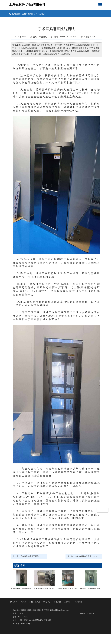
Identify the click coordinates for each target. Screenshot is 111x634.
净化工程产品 (34, 602)
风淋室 (23, 602)
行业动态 (41, 14)
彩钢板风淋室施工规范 (30, 556)
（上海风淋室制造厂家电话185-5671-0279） (62, 93)
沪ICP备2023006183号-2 (22, 624)
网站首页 (14, 602)
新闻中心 (32, 14)
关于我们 (67, 602)
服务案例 (57, 602)
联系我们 (78, 602)
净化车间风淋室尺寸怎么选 (86, 556)
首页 (24, 14)
